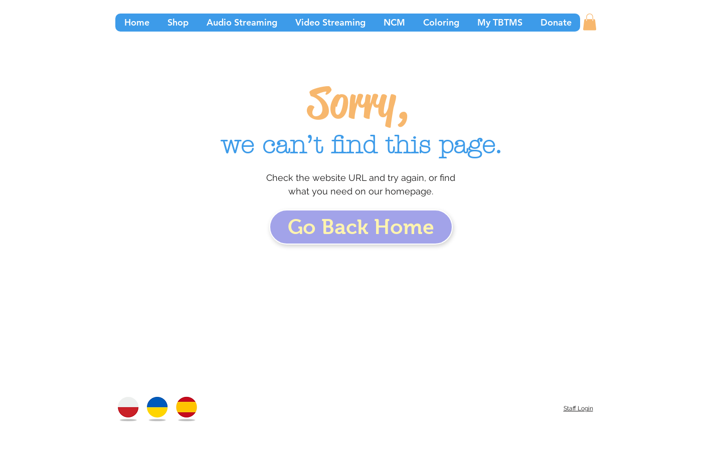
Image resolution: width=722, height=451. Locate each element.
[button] (590, 22)
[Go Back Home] (361, 227)
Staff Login (578, 408)
